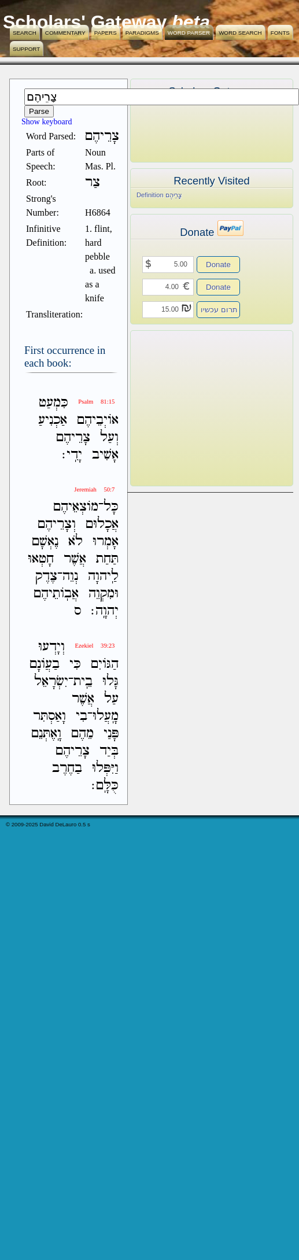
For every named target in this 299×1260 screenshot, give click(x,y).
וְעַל (109, 437)
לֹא (75, 541)
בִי (81, 716)
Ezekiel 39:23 (95, 645)
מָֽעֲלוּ (106, 716)
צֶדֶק (46, 576)
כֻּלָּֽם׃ (105, 786)
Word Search (240, 32)
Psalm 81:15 (96, 401)
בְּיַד (109, 751)
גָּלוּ (110, 681)
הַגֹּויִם (105, 664)
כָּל (111, 507)
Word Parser (189, 32)
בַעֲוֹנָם (44, 664)
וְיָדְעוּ (51, 647)
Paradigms (142, 32)
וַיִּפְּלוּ (105, 768)
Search (24, 32)
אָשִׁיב (105, 455)
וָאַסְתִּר (49, 716)
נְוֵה (70, 576)
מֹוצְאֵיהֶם (75, 507)
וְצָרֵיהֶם (57, 524)
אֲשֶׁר (75, 559)
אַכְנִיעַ (52, 420)
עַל (111, 699)
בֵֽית (83, 681)
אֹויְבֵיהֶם (98, 420)
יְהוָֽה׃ (105, 611)
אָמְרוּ (106, 541)
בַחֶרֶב (67, 768)
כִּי (75, 664)
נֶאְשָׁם (45, 541)
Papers (105, 32)
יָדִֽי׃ (72, 455)
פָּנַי (111, 733)
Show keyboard (46, 121)
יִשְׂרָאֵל (51, 681)
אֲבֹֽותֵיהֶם (56, 594)
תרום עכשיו (219, 309)
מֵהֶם (82, 733)
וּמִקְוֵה (103, 594)
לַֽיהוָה (103, 576)
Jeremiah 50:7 (94, 489)
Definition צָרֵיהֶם (159, 194)
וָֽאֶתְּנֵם (46, 733)
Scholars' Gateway (85, 22)
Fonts (280, 32)
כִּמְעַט (53, 403)
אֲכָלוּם (102, 524)
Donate (218, 264)
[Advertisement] (194, 408)
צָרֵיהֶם (73, 437)
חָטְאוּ (41, 559)
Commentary (65, 32)
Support (26, 49)
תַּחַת (107, 559)
